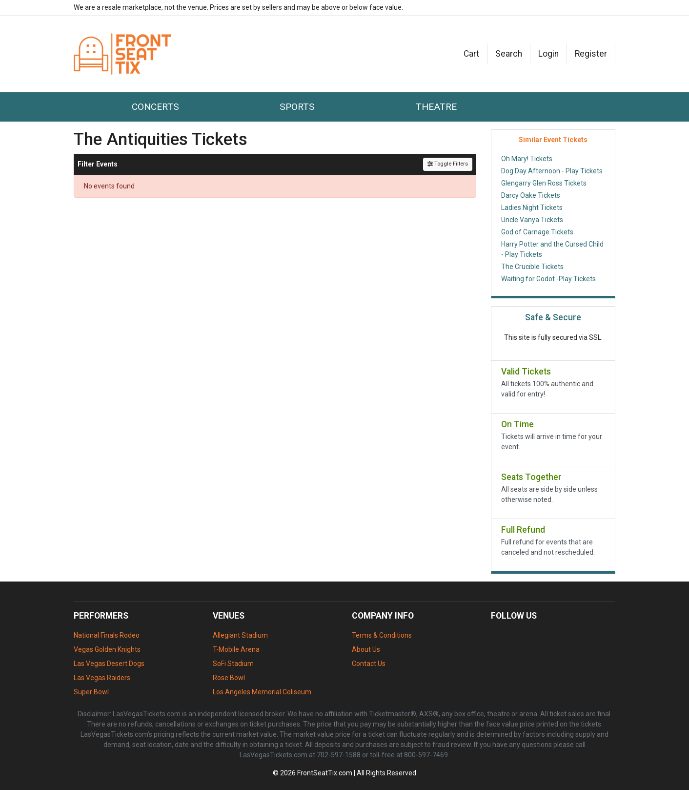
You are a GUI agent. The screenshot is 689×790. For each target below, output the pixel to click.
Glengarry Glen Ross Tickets (544, 183)
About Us (366, 649)
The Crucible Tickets (532, 266)
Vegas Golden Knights (107, 649)
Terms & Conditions (382, 635)
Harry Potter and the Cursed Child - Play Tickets (552, 249)
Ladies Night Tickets (532, 207)
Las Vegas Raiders (102, 678)
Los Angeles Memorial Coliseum (262, 692)
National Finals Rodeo (107, 635)
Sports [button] (297, 106)
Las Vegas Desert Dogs (109, 663)
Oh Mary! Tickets (526, 159)
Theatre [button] (436, 106)
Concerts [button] (155, 106)
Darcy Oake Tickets (530, 195)
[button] (508, 53)
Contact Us (368, 663)
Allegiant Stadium (240, 635)
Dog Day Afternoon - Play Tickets (552, 171)
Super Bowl (91, 692)
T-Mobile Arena (236, 649)
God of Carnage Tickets (537, 232)
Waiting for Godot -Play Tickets (548, 279)
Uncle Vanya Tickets (532, 220)
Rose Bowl (229, 678)
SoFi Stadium (233, 663)
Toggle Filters (447, 164)
